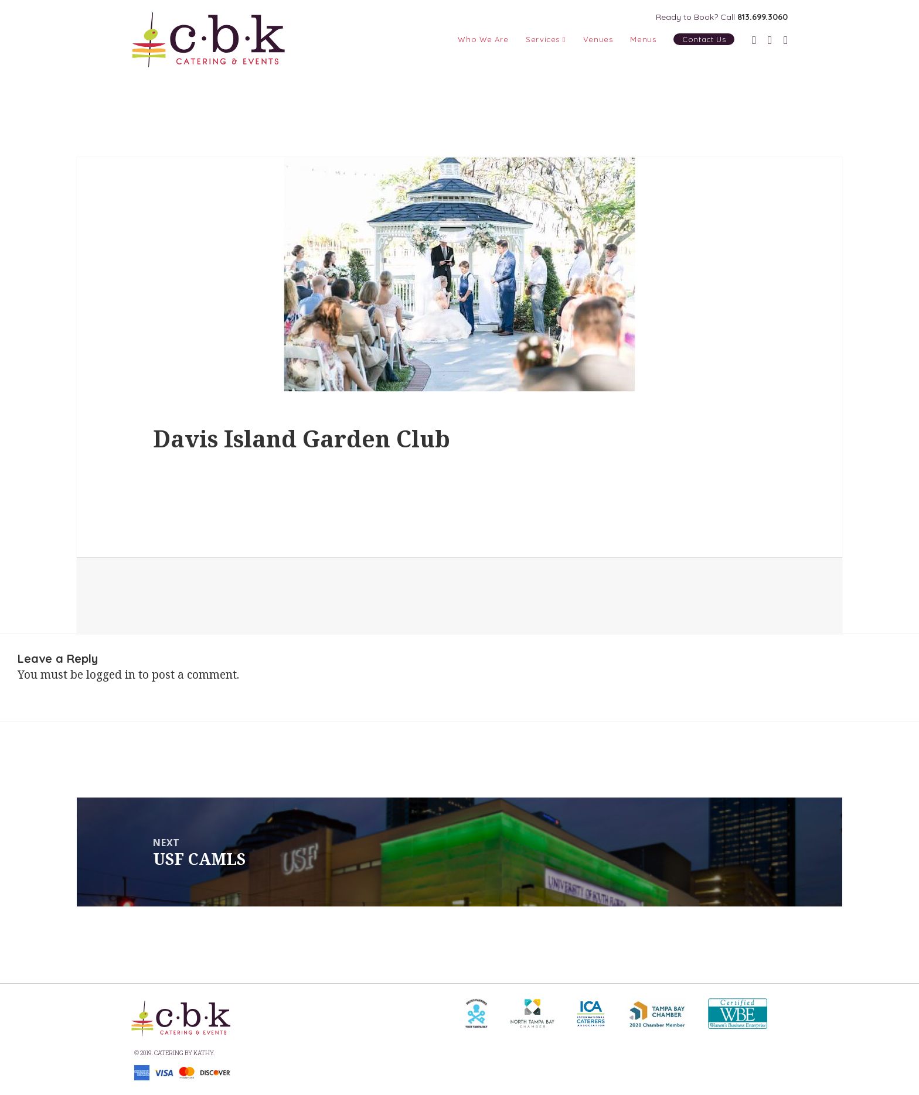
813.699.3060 (762, 17)
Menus (643, 39)
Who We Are (483, 39)
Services (546, 39)
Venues (598, 39)
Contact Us (704, 39)
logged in (110, 674)
